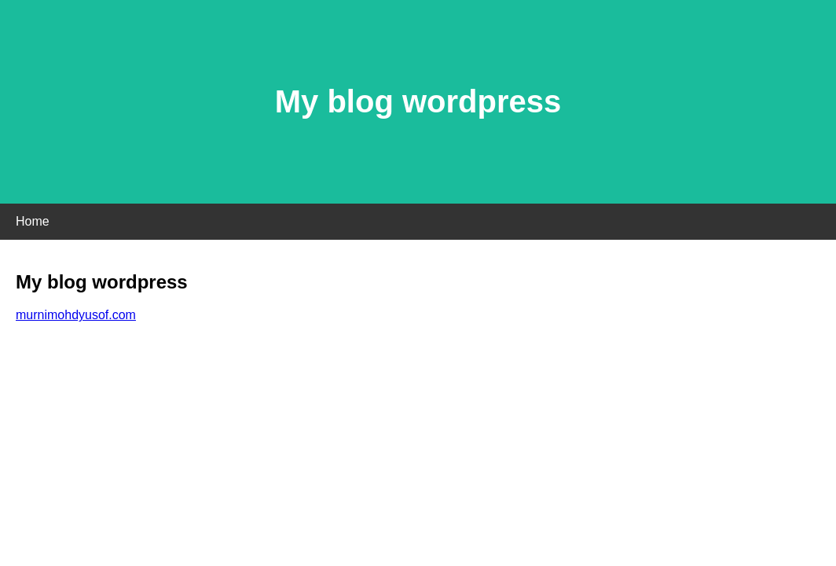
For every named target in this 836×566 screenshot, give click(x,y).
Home (33, 221)
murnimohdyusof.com (76, 315)
